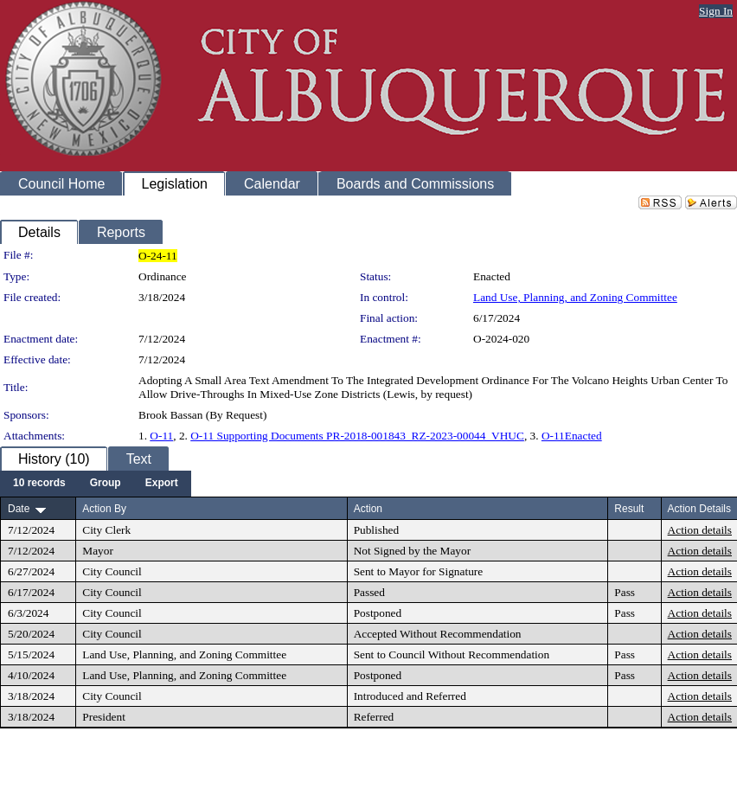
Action (368, 509)
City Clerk (106, 529)
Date (18, 509)
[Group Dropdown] (105, 483)
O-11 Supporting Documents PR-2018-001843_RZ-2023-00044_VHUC (357, 435)
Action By (104, 509)
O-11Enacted (572, 435)
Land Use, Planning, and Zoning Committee (575, 297)
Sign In (716, 10)
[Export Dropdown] (162, 483)
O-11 (161, 435)
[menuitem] (39, 483)
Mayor (97, 550)
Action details (700, 529)
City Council (112, 571)
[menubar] (95, 484)
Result (629, 509)
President (103, 716)
